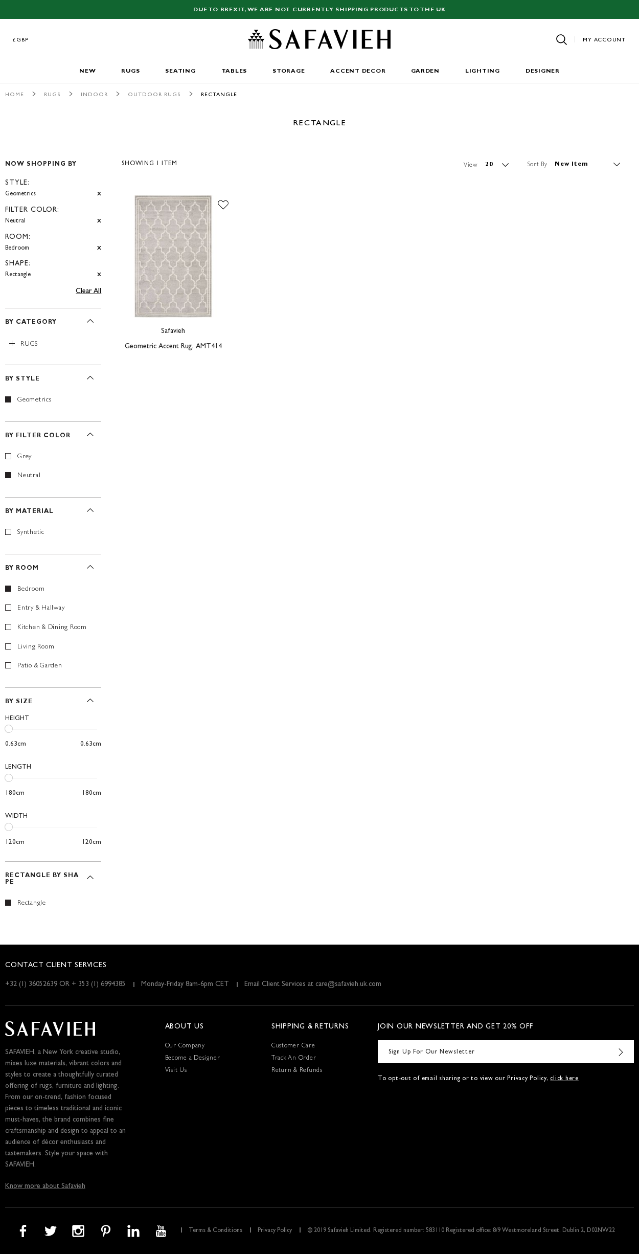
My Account (604, 40)
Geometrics (34, 400)
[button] (223, 205)
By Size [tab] (19, 702)
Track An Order (293, 1059)
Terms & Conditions (215, 1231)
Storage (288, 71)
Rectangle (31, 903)
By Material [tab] (29, 512)
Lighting (482, 71)
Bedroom (30, 589)
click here (564, 1079)
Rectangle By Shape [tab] (42, 879)
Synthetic (30, 532)
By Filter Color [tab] (38, 436)
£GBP (21, 40)
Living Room (35, 647)
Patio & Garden (39, 666)
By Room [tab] (22, 569)
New (87, 71)
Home (14, 95)
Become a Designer (192, 1059)
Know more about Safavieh (45, 1186)
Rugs (130, 71)
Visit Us (176, 1071)
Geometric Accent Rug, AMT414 (173, 346)
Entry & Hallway (40, 608)
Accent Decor (357, 71)
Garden (425, 71)
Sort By (537, 165)
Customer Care (293, 1046)
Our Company (185, 1046)
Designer (543, 71)
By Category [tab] (31, 323)
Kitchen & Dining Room (52, 627)
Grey (24, 457)
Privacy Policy (275, 1231)
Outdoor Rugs (154, 95)
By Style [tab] (22, 379)
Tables (234, 71)
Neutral (28, 476)
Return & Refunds (297, 1071)
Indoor (94, 95)
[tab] (53, 215)
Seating (180, 71)
